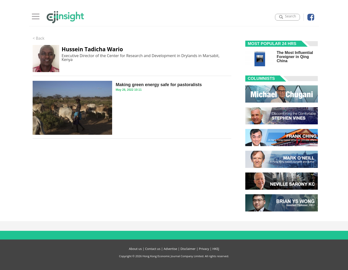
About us (135, 249)
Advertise (170, 249)
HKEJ (215, 249)
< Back (38, 38)
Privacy (204, 249)
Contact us (152, 249)
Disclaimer (188, 249)
